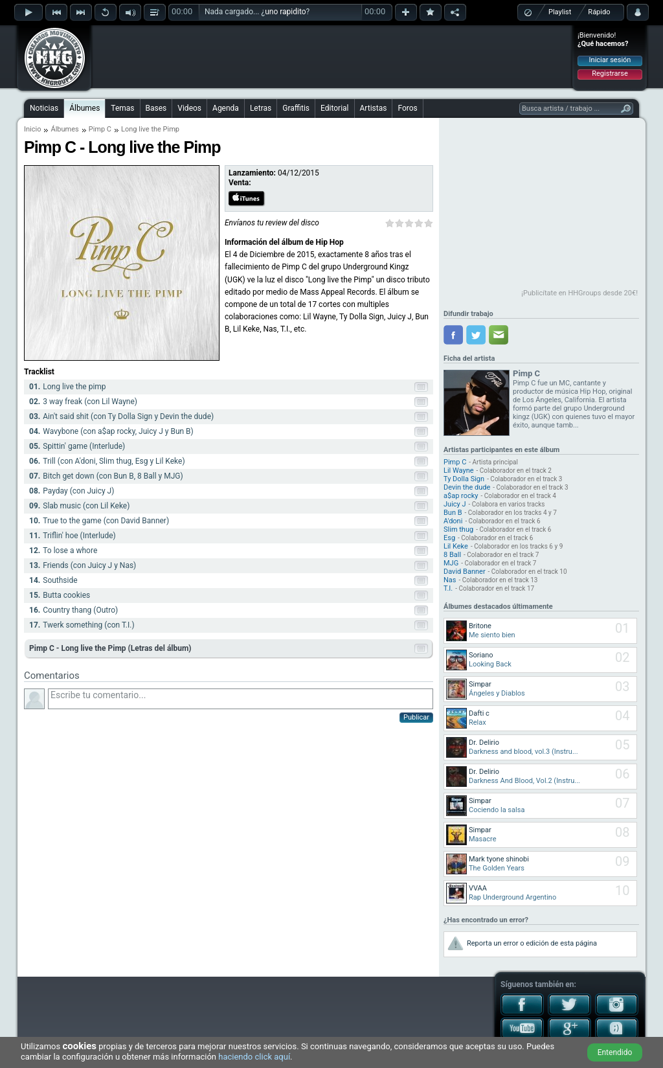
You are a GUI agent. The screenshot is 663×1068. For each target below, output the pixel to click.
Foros (407, 108)
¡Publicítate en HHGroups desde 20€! (579, 293)
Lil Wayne (459, 470)
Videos (189, 108)
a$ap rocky (461, 496)
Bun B (453, 512)
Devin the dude (467, 487)
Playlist (559, 12)
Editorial (334, 108)
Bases (156, 108)
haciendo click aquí (254, 1057)
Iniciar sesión (610, 60)
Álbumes (84, 108)
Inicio (32, 129)
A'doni (453, 521)
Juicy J (455, 504)
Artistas (373, 108)
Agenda (225, 108)
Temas (122, 108)
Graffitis (295, 108)
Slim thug (458, 529)
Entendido (615, 1052)
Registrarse (609, 73)
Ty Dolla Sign (464, 479)
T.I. (448, 588)
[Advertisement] (332, 56)
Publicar (416, 717)
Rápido (599, 12)
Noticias (44, 108)
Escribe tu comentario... (240, 698)
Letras (260, 108)
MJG (451, 563)
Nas (450, 580)
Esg (449, 538)
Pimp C (100, 129)
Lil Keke (456, 546)
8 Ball (452, 555)
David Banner (465, 571)
